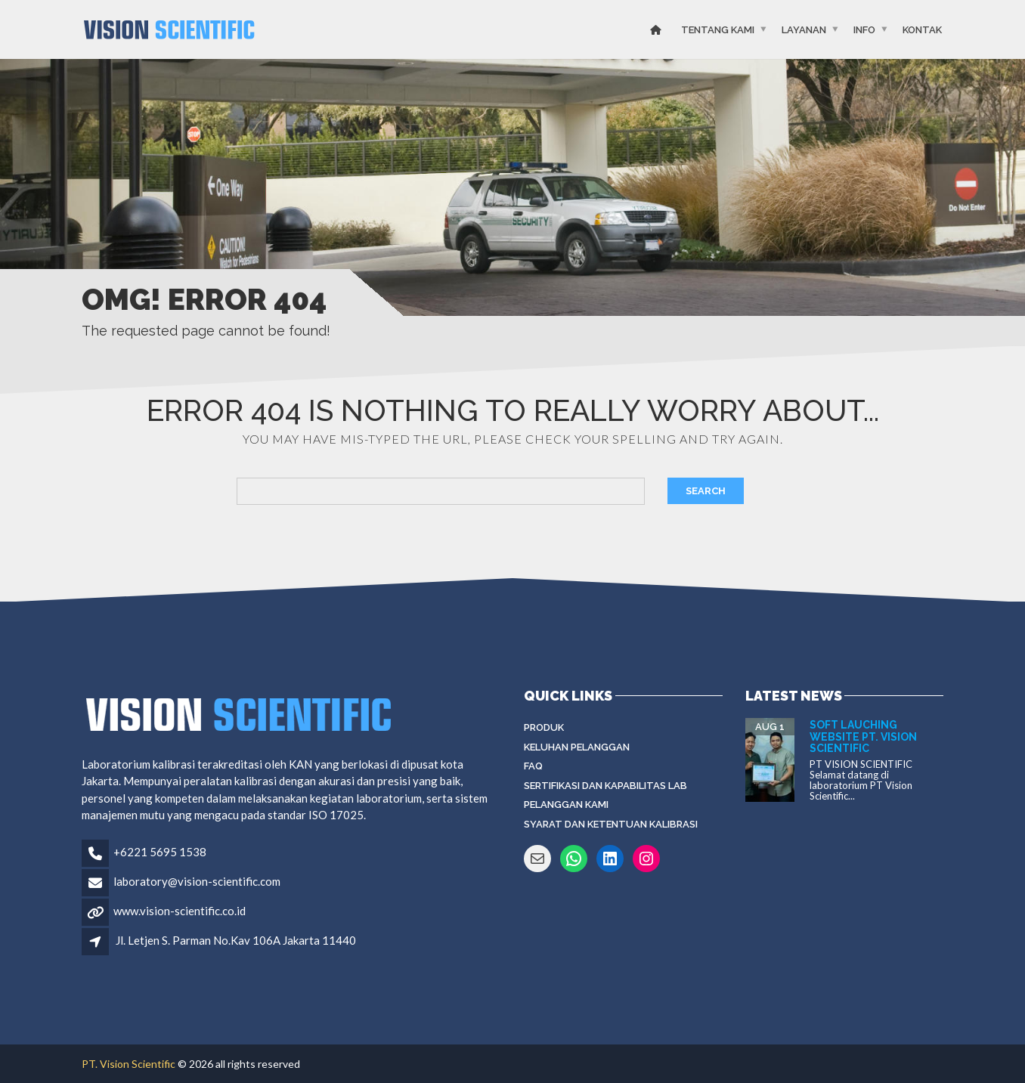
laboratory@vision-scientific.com (196, 881)
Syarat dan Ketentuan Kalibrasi (611, 824)
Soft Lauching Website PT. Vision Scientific (863, 736)
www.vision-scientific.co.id (179, 910)
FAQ (533, 766)
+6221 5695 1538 (159, 852)
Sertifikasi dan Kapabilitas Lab (605, 785)
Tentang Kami (717, 30)
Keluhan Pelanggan (577, 747)
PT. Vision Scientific (128, 1063)
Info (864, 30)
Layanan (804, 30)
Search (706, 491)
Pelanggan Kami (566, 804)
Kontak (922, 30)
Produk (544, 727)
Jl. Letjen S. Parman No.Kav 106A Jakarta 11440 (236, 940)
